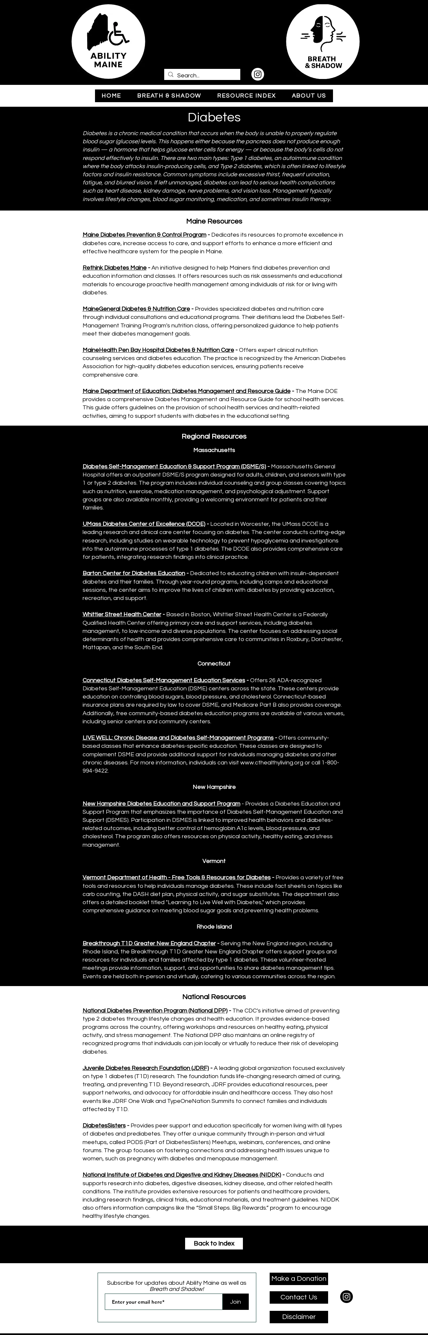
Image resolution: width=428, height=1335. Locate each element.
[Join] (236, 1302)
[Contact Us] (299, 1297)
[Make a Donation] (299, 1279)
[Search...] (202, 75)
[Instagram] (257, 74)
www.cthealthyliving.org (271, 763)
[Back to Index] (214, 1243)
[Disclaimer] (299, 1317)
